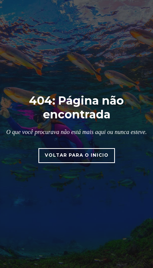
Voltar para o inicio (77, 155)
